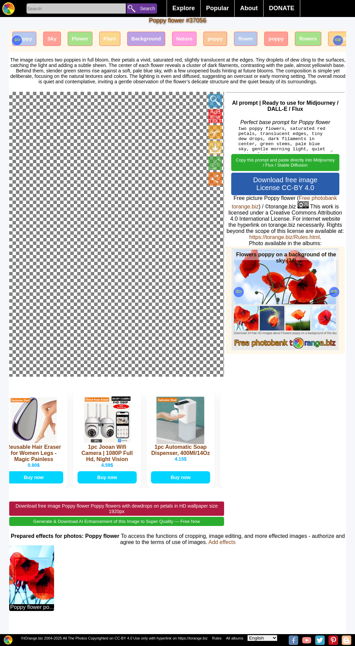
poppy (238, 40)
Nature (203, 40)
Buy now (33, 485)
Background (161, 40)
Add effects (222, 552)
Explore (183, 8)
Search (147, 8)
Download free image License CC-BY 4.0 (285, 183)
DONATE (281, 8)
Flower (88, 40)
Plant (121, 40)
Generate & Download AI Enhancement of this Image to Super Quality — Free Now (116, 530)
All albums (234, 638)
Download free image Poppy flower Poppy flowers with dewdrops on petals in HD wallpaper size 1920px (117, 518)
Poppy (26, 40)
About (249, 8)
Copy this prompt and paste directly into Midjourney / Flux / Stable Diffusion (285, 162)
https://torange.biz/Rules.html (284, 237)
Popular (217, 8)
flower (272, 40)
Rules (216, 638)
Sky (57, 40)
